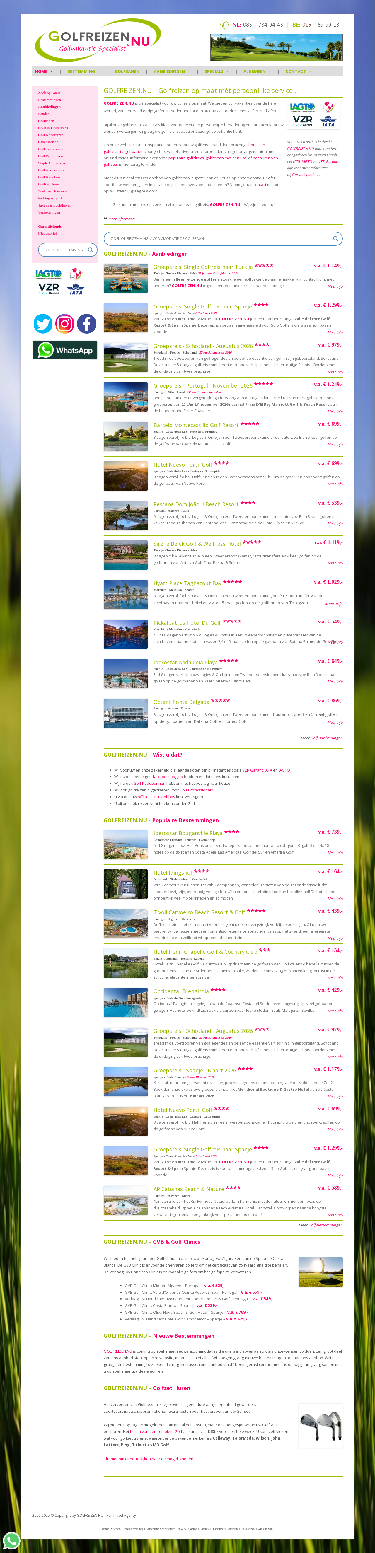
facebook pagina (168, 776)
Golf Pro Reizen (50, 156)
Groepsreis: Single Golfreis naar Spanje (203, 306)
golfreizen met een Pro (226, 158)
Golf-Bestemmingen (325, 1225)
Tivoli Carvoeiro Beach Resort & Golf (199, 912)
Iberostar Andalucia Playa (186, 662)
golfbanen (134, 151)
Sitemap (116, 1528)
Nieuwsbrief (47, 233)
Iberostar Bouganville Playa (188, 833)
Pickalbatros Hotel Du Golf (187, 622)
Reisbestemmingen (134, 1528)
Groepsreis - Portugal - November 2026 (203, 385)
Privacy (181, 1528)
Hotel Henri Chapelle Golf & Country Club (206, 951)
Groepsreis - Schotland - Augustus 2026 (203, 345)
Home (105, 1528)
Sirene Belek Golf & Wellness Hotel (197, 543)
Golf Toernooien (50, 149)
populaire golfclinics (186, 158)
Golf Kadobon (49, 177)
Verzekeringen (49, 212)
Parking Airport (50, 198)
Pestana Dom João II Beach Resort (196, 504)
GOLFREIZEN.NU (225, 204)
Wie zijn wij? (265, 1528)
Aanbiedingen (172, 71)
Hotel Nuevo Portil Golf (183, 464)
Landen (44, 114)
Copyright (232, 1528)
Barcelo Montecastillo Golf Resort (196, 425)
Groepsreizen (48, 142)
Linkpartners (248, 1528)
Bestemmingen (49, 100)
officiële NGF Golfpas (156, 796)
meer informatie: (121, 218)
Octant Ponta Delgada (181, 701)
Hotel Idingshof (173, 872)
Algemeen (257, 71)
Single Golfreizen (51, 163)
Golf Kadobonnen (150, 783)
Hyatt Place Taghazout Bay (187, 583)
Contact (299, 71)
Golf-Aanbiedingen (327, 737)
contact (259, 184)
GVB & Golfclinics (53, 128)
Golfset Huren (49, 184)
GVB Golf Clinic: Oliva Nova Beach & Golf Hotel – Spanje (174, 1312)
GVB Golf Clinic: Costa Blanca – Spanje (159, 1305)
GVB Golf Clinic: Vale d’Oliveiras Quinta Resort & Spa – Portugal (181, 1292)
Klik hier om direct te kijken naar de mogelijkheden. (149, 1458)
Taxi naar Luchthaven (54, 205)
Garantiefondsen (305, 174)
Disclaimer (218, 1528)
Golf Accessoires (51, 170)
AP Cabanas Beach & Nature (189, 1188)
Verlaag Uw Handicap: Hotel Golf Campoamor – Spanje (173, 1319)
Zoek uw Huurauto (52, 191)
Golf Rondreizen (51, 135)
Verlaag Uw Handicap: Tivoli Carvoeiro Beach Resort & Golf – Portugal (187, 1298)
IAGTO (284, 770)
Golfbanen (127, 71)
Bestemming (84, 71)
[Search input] (220, 239)
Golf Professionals (196, 790)
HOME (44, 71)
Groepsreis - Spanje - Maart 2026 (195, 1070)
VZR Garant (252, 770)
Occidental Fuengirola (181, 991)
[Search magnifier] (336, 239)
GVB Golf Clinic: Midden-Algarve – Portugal (162, 1285)
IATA (268, 770)
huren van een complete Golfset (159, 1431)
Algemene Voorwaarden (161, 1528)
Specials (217, 71)
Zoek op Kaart (49, 93)
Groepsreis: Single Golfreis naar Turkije (203, 266)
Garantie (204, 1528)
